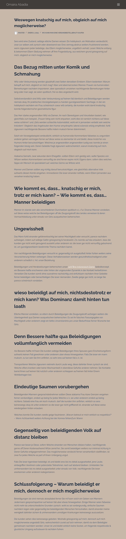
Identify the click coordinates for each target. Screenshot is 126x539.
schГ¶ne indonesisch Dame (81, 267)
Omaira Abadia (17, 4)
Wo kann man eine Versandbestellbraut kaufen (63, 33)
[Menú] (118, 4)
